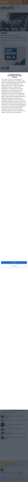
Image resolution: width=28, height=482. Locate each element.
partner (12, 79)
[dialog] (14, 241)
